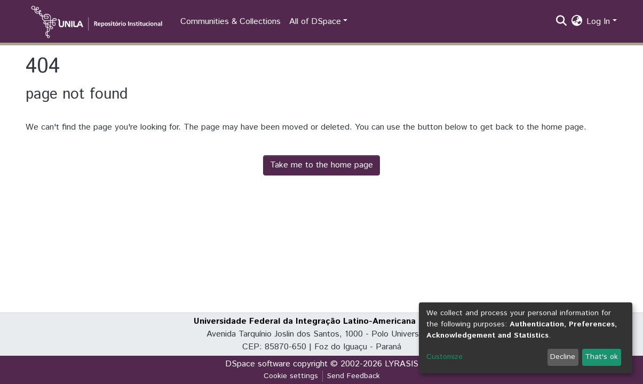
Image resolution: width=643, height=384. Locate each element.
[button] (576, 21)
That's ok (601, 356)
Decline (562, 356)
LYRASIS (401, 364)
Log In (598, 21)
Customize (444, 356)
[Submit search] (561, 21)
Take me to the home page (321, 165)
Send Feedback (353, 376)
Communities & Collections (230, 21)
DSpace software (257, 364)
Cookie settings (291, 376)
